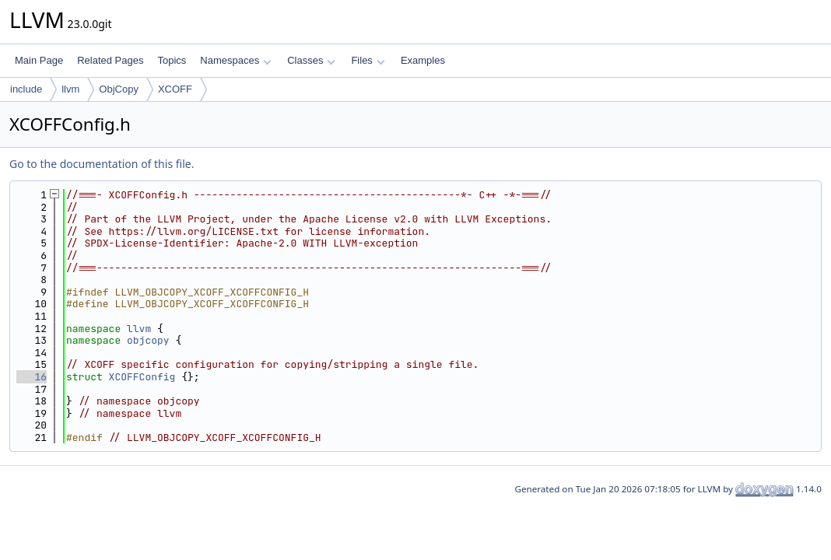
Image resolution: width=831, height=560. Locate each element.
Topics (171, 60)
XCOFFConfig (142, 376)
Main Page (39, 60)
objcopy (148, 340)
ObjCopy (118, 89)
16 (31, 376)
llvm (70, 89)
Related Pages (110, 60)
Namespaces (235, 60)
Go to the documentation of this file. (101, 163)
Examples (423, 60)
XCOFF (175, 89)
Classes (311, 60)
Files (367, 60)
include (26, 89)
